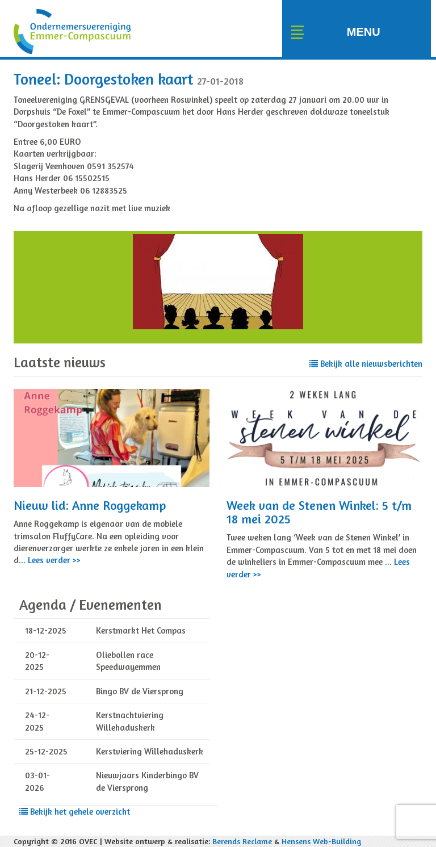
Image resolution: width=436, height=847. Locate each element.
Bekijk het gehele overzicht (74, 811)
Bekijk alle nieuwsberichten (365, 363)
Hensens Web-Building (321, 841)
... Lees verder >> (50, 560)
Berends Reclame (242, 841)
